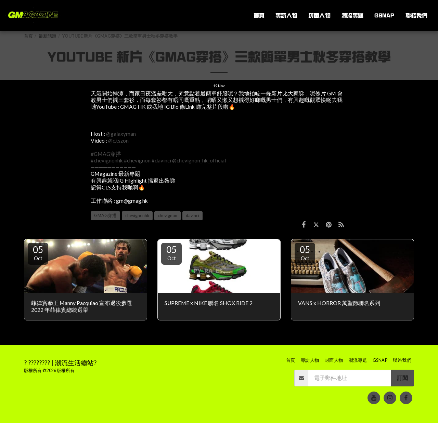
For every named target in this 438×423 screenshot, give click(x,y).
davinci (192, 215)
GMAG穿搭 (105, 215)
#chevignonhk (107, 160)
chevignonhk (137, 215)
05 (38, 252)
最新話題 (47, 36)
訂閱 (402, 378)
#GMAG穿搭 (106, 154)
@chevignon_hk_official (199, 160)
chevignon (167, 215)
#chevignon (137, 160)
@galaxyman (121, 134)
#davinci (161, 160)
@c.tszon (118, 140)
